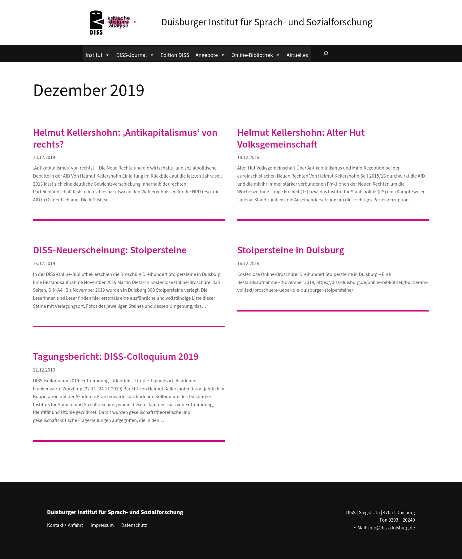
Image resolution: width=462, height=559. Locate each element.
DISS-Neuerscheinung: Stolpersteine (110, 250)
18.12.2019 (44, 157)
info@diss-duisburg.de (391, 527)
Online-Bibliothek (255, 54)
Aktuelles (297, 55)
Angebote (210, 54)
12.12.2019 (44, 370)
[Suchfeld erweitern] (326, 53)
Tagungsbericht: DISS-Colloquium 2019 (116, 357)
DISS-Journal (135, 54)
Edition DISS (175, 55)
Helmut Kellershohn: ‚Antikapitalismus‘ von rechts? (125, 139)
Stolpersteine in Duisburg (290, 250)
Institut (98, 54)
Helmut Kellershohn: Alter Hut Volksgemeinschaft (301, 139)
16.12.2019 (44, 263)
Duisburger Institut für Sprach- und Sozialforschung (267, 22)
